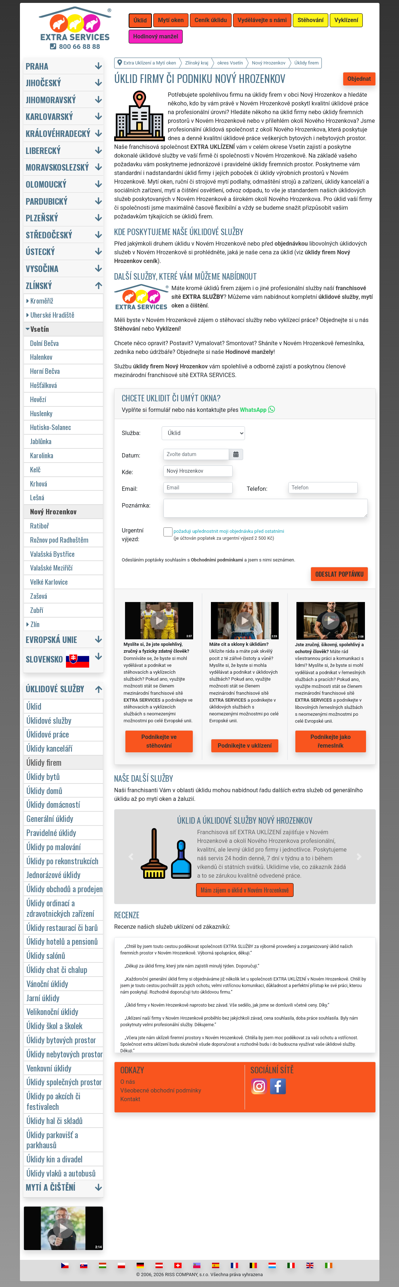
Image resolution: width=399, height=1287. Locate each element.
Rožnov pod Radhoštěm (59, 539)
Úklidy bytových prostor (61, 1039)
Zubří (36, 610)
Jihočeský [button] (43, 82)
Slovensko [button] (57, 659)
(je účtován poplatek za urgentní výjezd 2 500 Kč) (224, 538)
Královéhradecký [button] (58, 133)
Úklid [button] (140, 20)
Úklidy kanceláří (49, 748)
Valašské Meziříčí (51, 567)
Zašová (38, 595)
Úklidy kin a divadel (54, 1159)
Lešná (37, 497)
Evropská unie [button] (51, 639)
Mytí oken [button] (171, 20)
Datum (130, 455)
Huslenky (41, 413)
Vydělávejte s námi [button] (262, 20)
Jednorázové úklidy (53, 874)
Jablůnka (40, 441)
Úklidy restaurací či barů (62, 927)
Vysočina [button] (42, 268)
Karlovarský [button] (49, 116)
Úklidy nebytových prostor (64, 1054)
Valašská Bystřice (52, 553)
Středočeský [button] (49, 235)
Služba (130, 433)
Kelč (35, 469)
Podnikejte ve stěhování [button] (158, 741)
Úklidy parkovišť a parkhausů (52, 1139)
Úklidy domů (44, 790)
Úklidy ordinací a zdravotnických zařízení (60, 908)
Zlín (33, 624)
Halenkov (41, 356)
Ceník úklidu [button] (211, 20)
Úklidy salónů (45, 955)
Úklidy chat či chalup (56, 969)
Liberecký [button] (43, 150)
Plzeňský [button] (42, 217)
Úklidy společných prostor (64, 1081)
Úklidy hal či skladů (54, 1120)
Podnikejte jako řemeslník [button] (331, 741)
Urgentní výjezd (133, 535)
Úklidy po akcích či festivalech (53, 1101)
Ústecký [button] (40, 251)
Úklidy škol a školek (54, 1025)
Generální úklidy (49, 818)
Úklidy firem (44, 762)
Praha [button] (37, 66)
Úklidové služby (48, 720)
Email (129, 488)
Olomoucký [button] (46, 184)
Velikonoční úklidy (52, 1011)
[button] (131, 857)
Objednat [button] (359, 78)
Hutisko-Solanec (50, 427)
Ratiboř (39, 525)
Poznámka (135, 505)
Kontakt (130, 1099)
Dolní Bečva (44, 343)
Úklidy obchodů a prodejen (64, 888)
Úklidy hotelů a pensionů (62, 941)
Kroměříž (39, 300)
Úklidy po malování (53, 846)
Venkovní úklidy (48, 1068)
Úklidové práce (47, 734)
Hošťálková (43, 385)
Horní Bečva (45, 370)
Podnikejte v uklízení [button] (245, 745)
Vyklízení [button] (346, 20)
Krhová (38, 483)
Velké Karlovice (49, 581)
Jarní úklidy (42, 997)
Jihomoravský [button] (51, 99)
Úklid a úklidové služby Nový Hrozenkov (244, 820)
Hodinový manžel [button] (155, 36)
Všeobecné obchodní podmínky (160, 1090)
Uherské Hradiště (50, 314)
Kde (127, 472)
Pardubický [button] (46, 201)
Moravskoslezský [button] (57, 167)
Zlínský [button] (39, 285)
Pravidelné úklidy (51, 832)
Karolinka (41, 455)
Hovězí (38, 399)
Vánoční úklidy (47, 983)
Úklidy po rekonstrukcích (62, 860)
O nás (127, 1081)
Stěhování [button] (311, 20)
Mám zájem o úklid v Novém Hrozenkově (245, 890)
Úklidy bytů (43, 776)
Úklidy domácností (53, 804)
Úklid (33, 706)
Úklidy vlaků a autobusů (61, 1173)
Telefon (256, 488)
